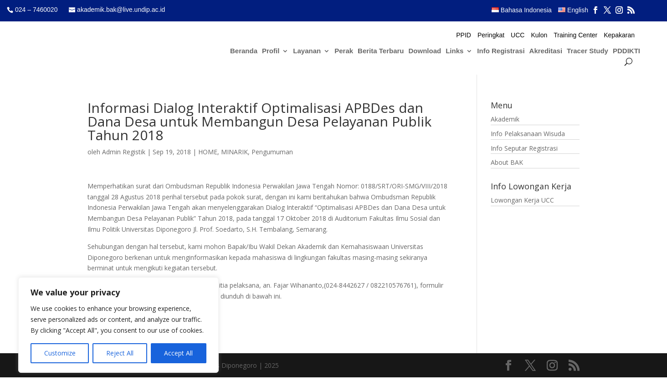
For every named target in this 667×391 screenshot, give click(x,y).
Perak (343, 51)
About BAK (507, 162)
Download (425, 51)
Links (454, 51)
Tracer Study (587, 51)
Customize (60, 353)
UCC (517, 35)
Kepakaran (619, 35)
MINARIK (234, 151)
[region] (118, 325)
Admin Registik (123, 151)
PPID (463, 35)
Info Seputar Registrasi (524, 148)
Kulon (539, 35)
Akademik (505, 119)
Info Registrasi (500, 51)
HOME (207, 151)
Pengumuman (272, 151)
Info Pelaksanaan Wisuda (528, 133)
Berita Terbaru (381, 51)
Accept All (178, 353)
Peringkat (490, 35)
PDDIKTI (626, 51)
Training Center (575, 35)
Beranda (243, 51)
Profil (270, 51)
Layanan (307, 51)
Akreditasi (546, 51)
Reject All (119, 353)
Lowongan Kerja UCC (522, 200)
